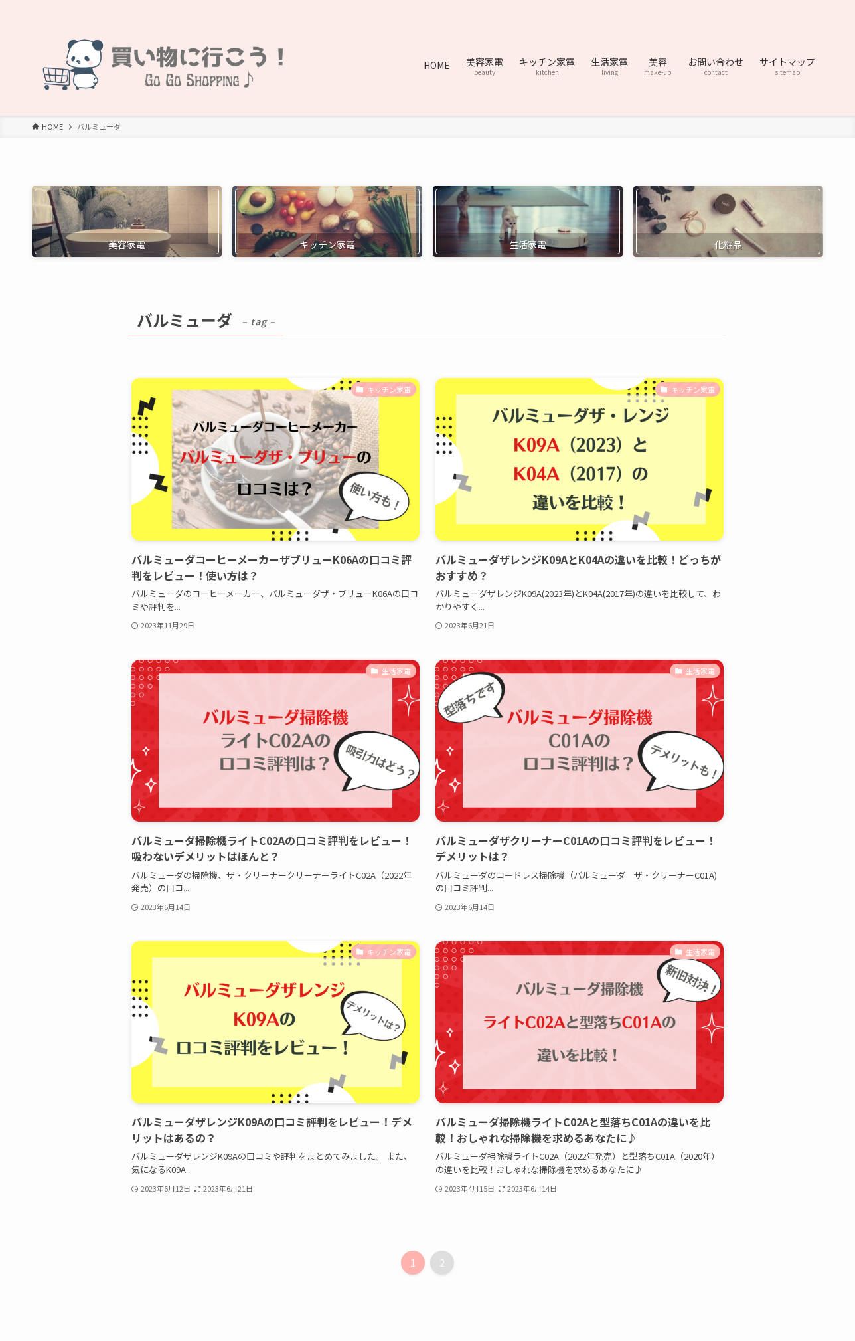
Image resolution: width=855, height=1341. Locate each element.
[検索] (814, 7)
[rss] (780, 7)
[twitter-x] (745, 7)
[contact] (797, 7)
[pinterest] (762, 7)
